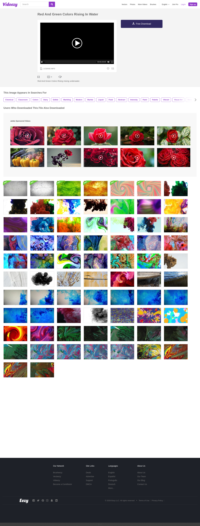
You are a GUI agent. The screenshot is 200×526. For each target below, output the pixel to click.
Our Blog (141, 480)
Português (112, 480)
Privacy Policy (157, 500)
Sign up (193, 4)
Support (89, 480)
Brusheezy (57, 472)
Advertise (90, 476)
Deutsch (111, 484)
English (111, 472)
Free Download (143, 24)
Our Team (141, 476)
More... (111, 488)
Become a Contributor (62, 484)
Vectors (124, 4)
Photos (132, 4)
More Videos (142, 4)
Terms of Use (144, 500)
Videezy (56, 480)
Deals (88, 472)
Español (111, 476)
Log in (183, 4)
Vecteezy (57, 476)
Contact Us (142, 484)
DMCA (89, 484)
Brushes (153, 4)
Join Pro (175, 4)
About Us (141, 472)
